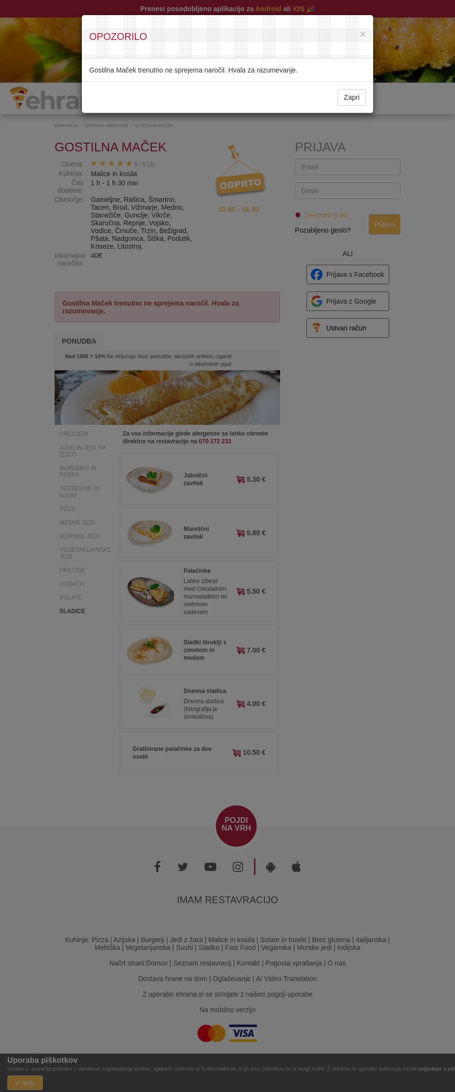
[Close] (363, 34)
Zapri (352, 97)
